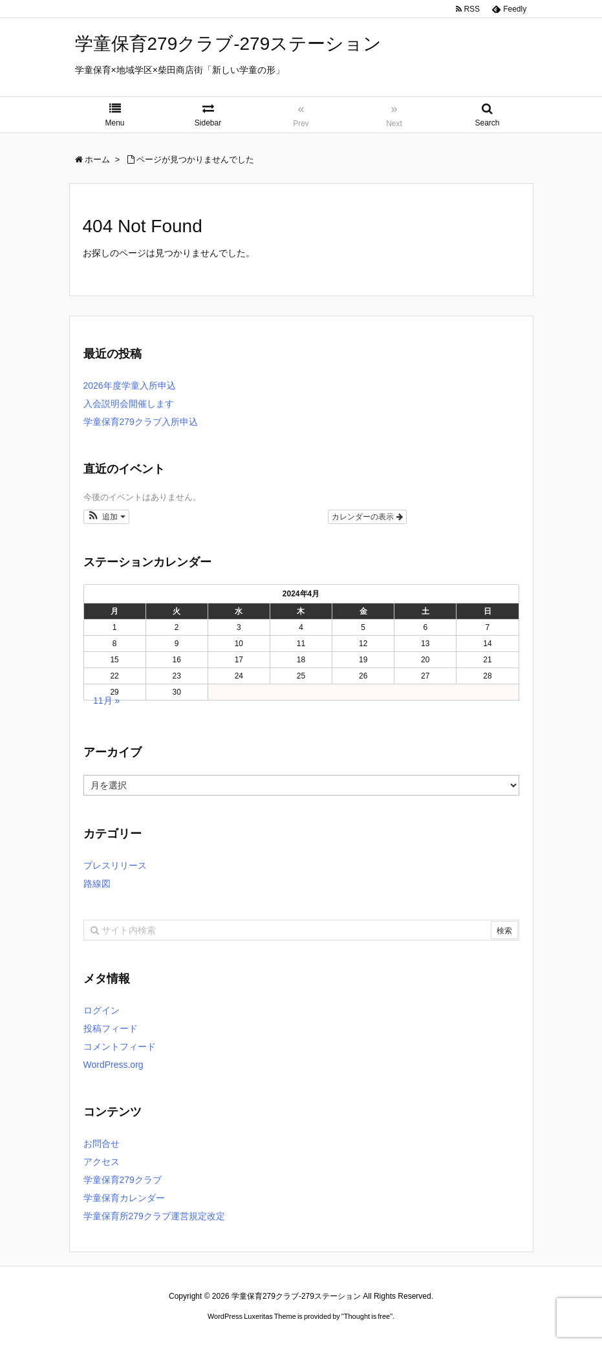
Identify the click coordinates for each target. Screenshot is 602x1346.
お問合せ (101, 1143)
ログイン (101, 1010)
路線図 (97, 883)
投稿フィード (110, 1028)
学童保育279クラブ (122, 1180)
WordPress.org (113, 1064)
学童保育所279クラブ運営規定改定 (154, 1216)
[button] (106, 516)
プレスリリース (115, 865)
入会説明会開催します (128, 403)
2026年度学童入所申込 (129, 385)
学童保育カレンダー (124, 1198)
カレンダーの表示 (367, 516)
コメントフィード (119, 1046)
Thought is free (367, 1316)
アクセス (101, 1161)
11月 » (106, 700)
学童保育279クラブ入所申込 (140, 422)
